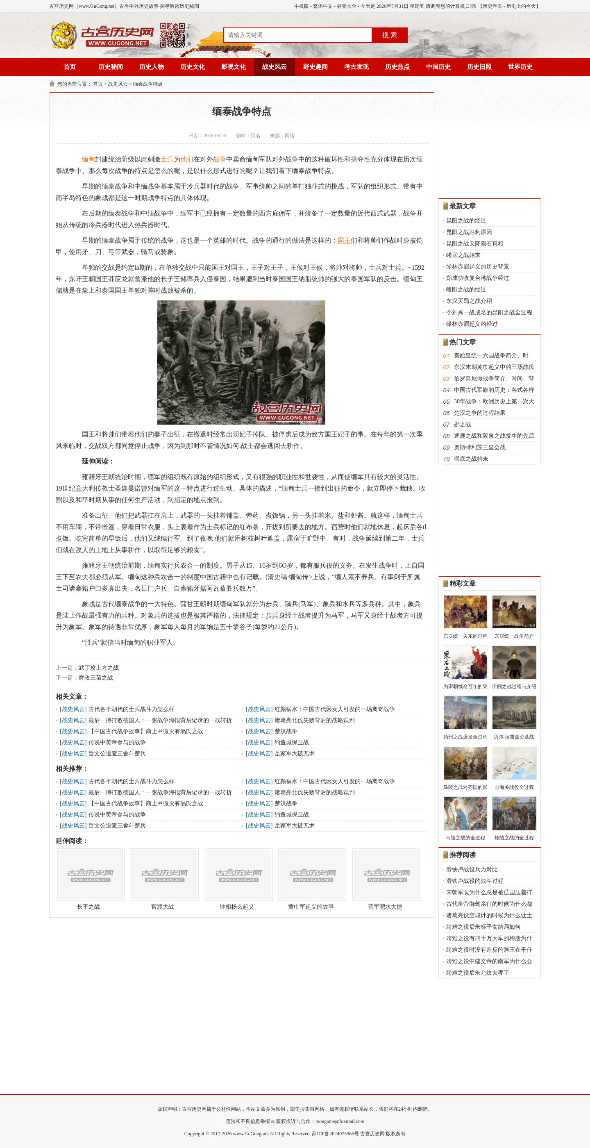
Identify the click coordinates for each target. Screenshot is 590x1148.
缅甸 (88, 159)
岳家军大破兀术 (295, 753)
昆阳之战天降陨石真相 (475, 244)
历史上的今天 (521, 6)
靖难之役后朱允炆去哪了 (477, 973)
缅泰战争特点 (148, 84)
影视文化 (233, 67)
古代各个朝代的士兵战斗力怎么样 (131, 709)
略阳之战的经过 (466, 289)
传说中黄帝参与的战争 (117, 742)
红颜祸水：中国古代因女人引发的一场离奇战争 (335, 709)
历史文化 (192, 67)
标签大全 (346, 6)
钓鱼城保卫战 (292, 742)
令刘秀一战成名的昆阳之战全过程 (489, 312)
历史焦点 (397, 67)
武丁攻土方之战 (99, 668)
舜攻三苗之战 (96, 678)
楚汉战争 (286, 731)
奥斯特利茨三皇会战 (480, 447)
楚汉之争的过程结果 (480, 413)
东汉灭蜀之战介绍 (469, 301)
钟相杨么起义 (237, 879)
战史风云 (274, 67)
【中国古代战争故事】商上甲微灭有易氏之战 (145, 731)
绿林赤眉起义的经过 (472, 324)
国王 (344, 240)
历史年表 (492, 6)
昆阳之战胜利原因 (469, 232)
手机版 (301, 6)
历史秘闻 (110, 67)
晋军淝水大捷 (385, 879)
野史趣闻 (315, 67)
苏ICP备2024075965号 (335, 1134)
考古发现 (356, 67)
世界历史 (520, 67)
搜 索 (389, 35)
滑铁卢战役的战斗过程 (475, 881)
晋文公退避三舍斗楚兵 (117, 753)
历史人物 (151, 67)
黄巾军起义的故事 (311, 879)
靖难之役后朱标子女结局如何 (483, 927)
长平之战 (88, 879)
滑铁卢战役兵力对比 (472, 869)
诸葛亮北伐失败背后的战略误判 (315, 720)
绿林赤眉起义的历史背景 (477, 267)
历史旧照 (479, 67)
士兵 (167, 159)
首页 (70, 67)
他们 (186, 159)
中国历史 (438, 67)
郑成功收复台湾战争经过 (477, 278)
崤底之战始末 (463, 255)
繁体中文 (323, 6)
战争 (219, 159)
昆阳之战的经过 (466, 221)
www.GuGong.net (251, 1134)
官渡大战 (162, 879)
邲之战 (462, 424)
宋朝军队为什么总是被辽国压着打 (489, 892)
